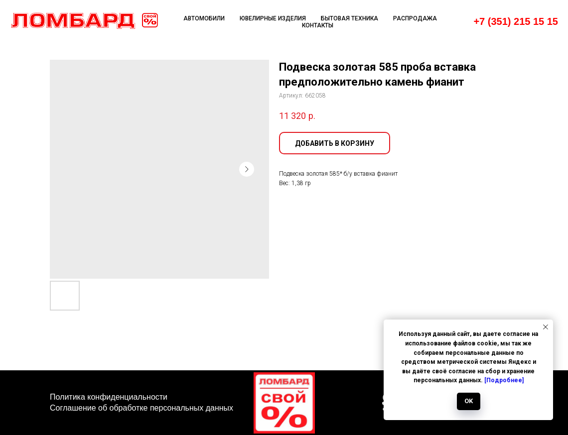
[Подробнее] (504, 380)
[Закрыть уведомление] (546, 327)
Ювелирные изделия (273, 18)
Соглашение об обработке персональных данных (141, 408)
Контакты (317, 25)
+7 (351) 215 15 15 (515, 21)
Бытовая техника (349, 18)
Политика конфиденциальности (108, 397)
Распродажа (415, 18)
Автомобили (204, 18)
